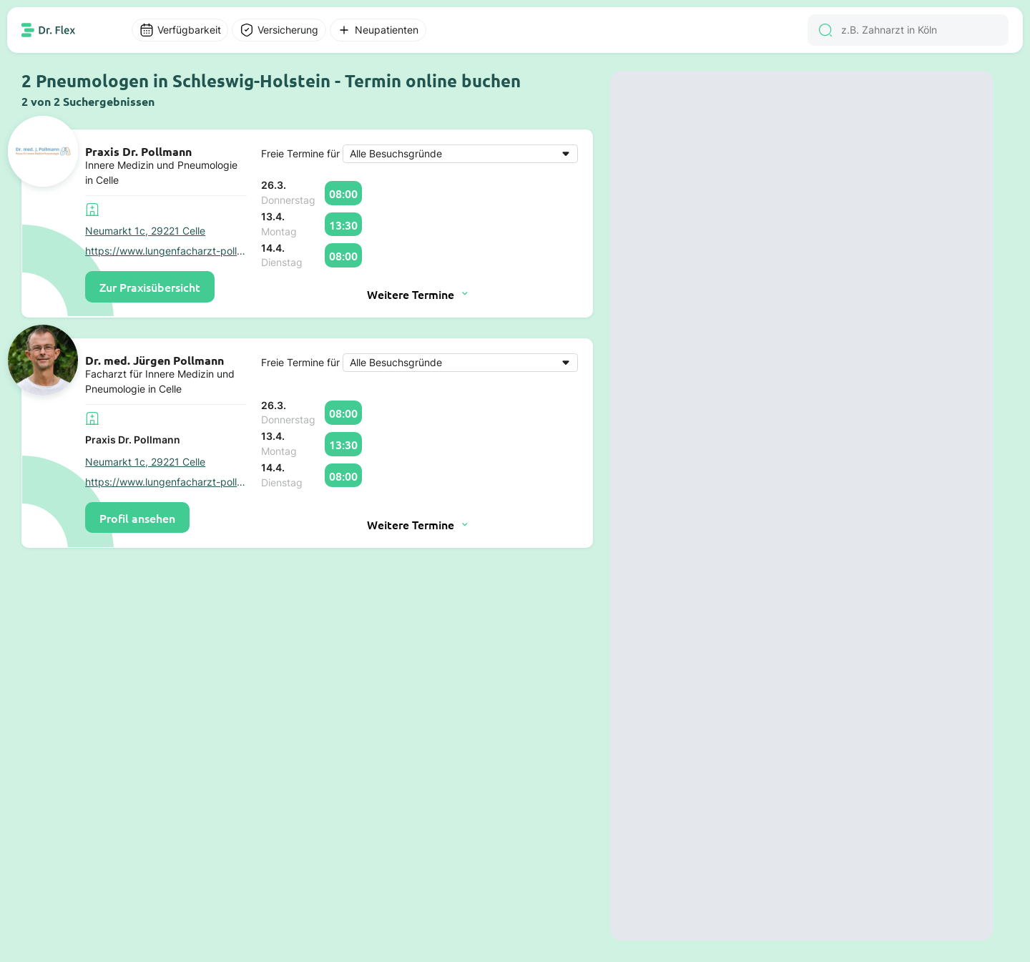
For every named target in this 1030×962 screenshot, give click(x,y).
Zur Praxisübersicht (149, 287)
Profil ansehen (137, 518)
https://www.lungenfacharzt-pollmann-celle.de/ (166, 251)
